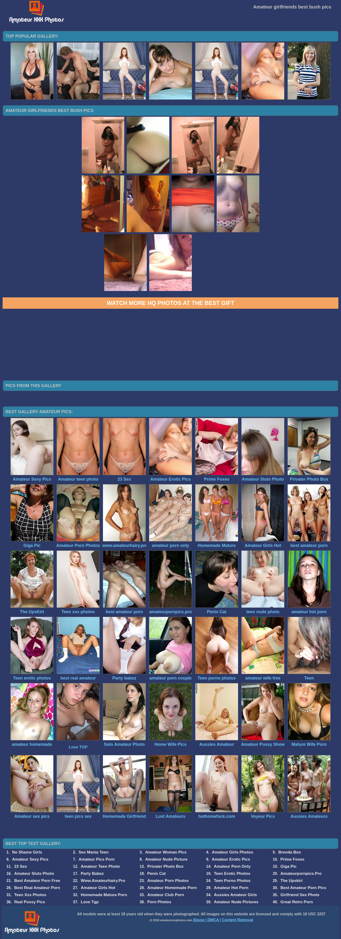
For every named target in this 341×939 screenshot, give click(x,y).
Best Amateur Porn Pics (303, 887)
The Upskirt (291, 880)
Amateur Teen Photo (100, 866)
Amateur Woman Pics (165, 852)
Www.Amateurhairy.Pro (103, 880)
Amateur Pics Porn (97, 859)
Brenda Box (289, 852)
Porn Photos (159, 902)
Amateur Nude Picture (166, 859)
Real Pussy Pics (29, 902)
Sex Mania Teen (93, 852)
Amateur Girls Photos (232, 852)
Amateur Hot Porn (231, 887)
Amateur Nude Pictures (236, 902)
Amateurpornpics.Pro (301, 873)
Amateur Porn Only (232, 866)
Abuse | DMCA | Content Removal (223, 920)
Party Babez (92, 873)
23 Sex (20, 866)
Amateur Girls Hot (98, 887)
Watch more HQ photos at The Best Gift (170, 303)
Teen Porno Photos (232, 880)
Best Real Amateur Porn (37, 887)
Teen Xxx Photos (30, 895)
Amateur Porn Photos (168, 880)
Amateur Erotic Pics (231, 859)
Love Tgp (90, 902)
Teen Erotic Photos (232, 873)
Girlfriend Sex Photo (299, 895)
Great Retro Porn (296, 902)
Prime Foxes (292, 859)
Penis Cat (156, 873)
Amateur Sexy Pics (30, 859)
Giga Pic (288, 866)
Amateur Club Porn (165, 895)
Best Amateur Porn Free (37, 880)
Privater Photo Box (165, 866)
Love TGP (78, 747)
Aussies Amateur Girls (235, 895)
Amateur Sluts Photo (34, 873)
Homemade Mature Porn (104, 895)
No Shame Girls (27, 852)
